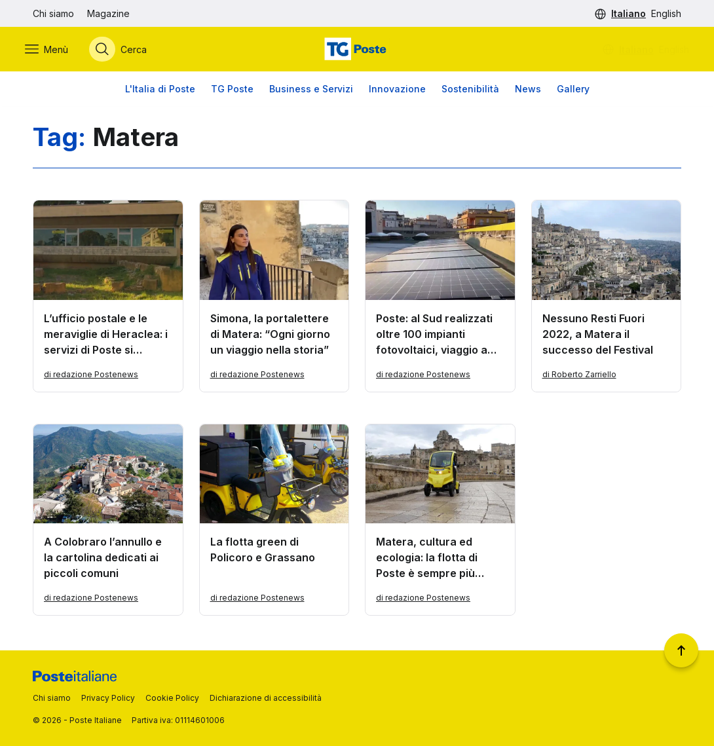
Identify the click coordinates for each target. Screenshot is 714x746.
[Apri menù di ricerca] (126, 50)
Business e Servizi (311, 91)
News (528, 91)
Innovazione (397, 91)
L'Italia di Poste (160, 91)
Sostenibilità (470, 91)
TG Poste (232, 91)
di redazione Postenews (91, 377)
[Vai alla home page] (357, 50)
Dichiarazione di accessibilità (266, 698)
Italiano (628, 13)
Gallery (573, 91)
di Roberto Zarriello (579, 377)
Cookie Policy (172, 698)
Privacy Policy (108, 698)
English (666, 13)
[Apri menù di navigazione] (54, 50)
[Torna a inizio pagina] (681, 650)
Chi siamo (53, 13)
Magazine (108, 13)
